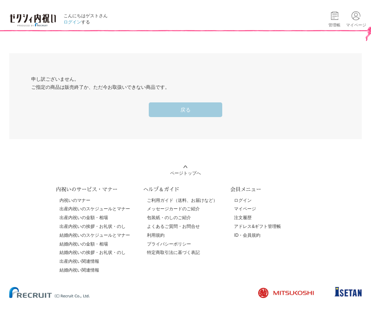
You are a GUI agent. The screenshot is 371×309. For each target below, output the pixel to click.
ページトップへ (185, 173)
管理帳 (334, 25)
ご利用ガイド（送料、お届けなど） (182, 200)
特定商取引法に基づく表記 (173, 252)
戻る (185, 110)
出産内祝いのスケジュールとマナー (95, 208)
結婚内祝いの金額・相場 (84, 244)
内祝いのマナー (75, 200)
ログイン (72, 22)
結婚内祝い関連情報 (79, 270)
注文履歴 (243, 217)
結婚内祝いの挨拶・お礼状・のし (93, 252)
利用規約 (156, 235)
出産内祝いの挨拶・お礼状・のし (93, 226)
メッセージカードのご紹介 (173, 208)
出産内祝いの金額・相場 (84, 217)
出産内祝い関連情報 (79, 261)
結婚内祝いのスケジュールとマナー (95, 235)
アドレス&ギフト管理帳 (257, 226)
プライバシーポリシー (169, 244)
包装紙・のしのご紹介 (169, 217)
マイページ (245, 208)
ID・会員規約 (247, 235)
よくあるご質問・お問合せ (173, 226)
